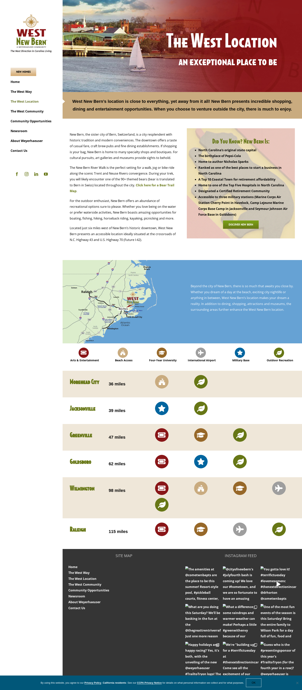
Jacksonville (82, 408)
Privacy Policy (230, 664)
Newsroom (76, 596)
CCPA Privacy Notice (149, 682)
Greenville (81, 434)
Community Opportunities (88, 590)
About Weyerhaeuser (84, 602)
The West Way (79, 573)
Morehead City (84, 381)
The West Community (84, 584)
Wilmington (82, 488)
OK (254, 682)
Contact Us (76, 608)
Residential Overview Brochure (123, 673)
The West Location (82, 579)
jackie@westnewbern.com (241, 656)
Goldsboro (80, 461)
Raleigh (78, 529)
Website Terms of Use (201, 664)
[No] (297, 683)
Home (72, 567)
